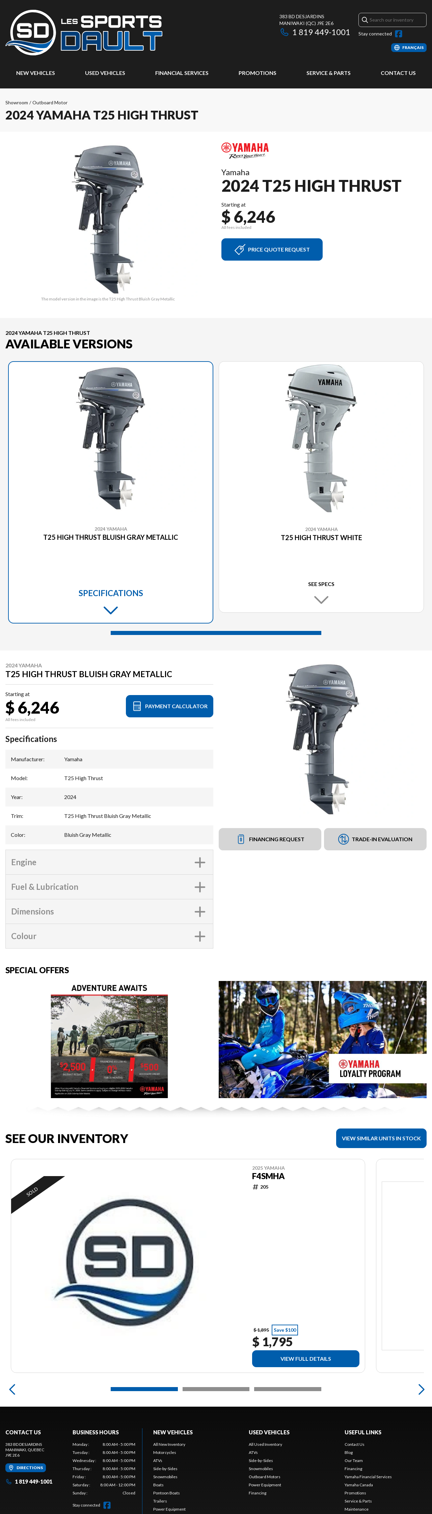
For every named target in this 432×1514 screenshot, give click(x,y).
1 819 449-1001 (314, 32)
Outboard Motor (50, 102)
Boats (158, 1484)
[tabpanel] (104, 1469)
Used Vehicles (105, 73)
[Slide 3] (287, 1389)
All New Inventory (169, 1444)
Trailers (160, 1501)
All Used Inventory (265, 1444)
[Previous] (12, 1389)
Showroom (16, 102)
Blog (349, 1452)
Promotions (257, 73)
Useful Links (363, 1432)
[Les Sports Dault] (83, 32)
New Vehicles (35, 73)
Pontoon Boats (166, 1492)
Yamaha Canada (359, 1484)
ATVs (157, 1460)
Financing (257, 1492)
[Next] (420, 1389)
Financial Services (182, 73)
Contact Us (398, 73)
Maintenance (357, 1509)
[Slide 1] (216, 633)
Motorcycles (164, 1452)
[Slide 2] (216, 1389)
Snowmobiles (165, 1476)
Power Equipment (169, 1509)
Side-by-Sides (165, 1468)
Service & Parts (328, 73)
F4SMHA (268, 1176)
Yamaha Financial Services (368, 1476)
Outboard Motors (264, 1476)
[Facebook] (399, 34)
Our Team (354, 1460)
